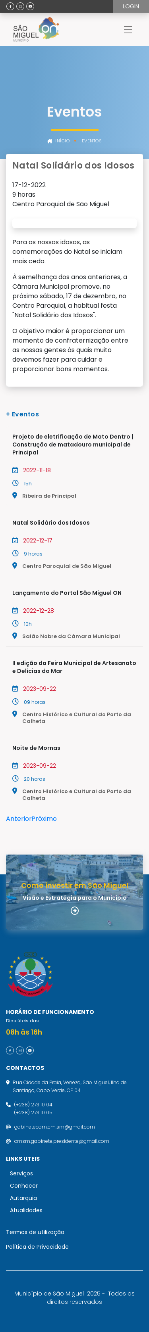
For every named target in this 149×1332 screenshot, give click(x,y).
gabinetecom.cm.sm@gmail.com (54, 1126)
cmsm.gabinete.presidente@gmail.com (61, 1141)
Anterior (19, 818)
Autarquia (23, 1198)
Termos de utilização (35, 1232)
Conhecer (24, 1186)
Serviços (21, 1173)
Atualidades (26, 1210)
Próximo (44, 818)
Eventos (92, 141)
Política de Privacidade (37, 1247)
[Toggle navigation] (128, 29)
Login (131, 6)
